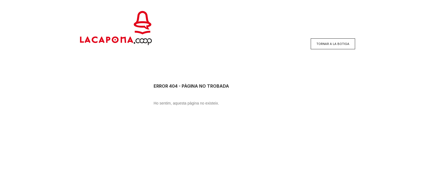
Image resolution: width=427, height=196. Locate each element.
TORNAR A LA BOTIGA (332, 44)
